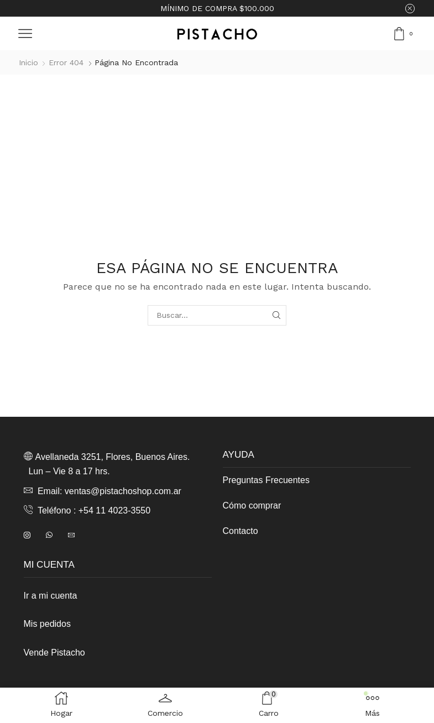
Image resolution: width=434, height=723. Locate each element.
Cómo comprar (252, 505)
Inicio (28, 62)
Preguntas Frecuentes (266, 480)
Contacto (240, 531)
